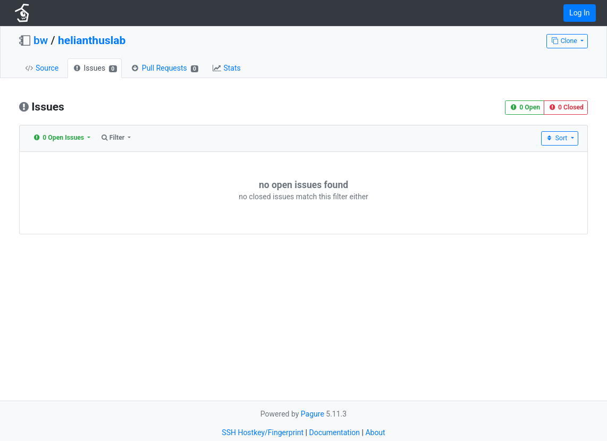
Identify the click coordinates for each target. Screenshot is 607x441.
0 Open (524, 107)
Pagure (312, 414)
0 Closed (566, 107)
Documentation (334, 432)
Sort (557, 138)
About (375, 432)
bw (40, 40)
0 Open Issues (59, 137)
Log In (579, 13)
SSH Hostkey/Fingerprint (263, 432)
